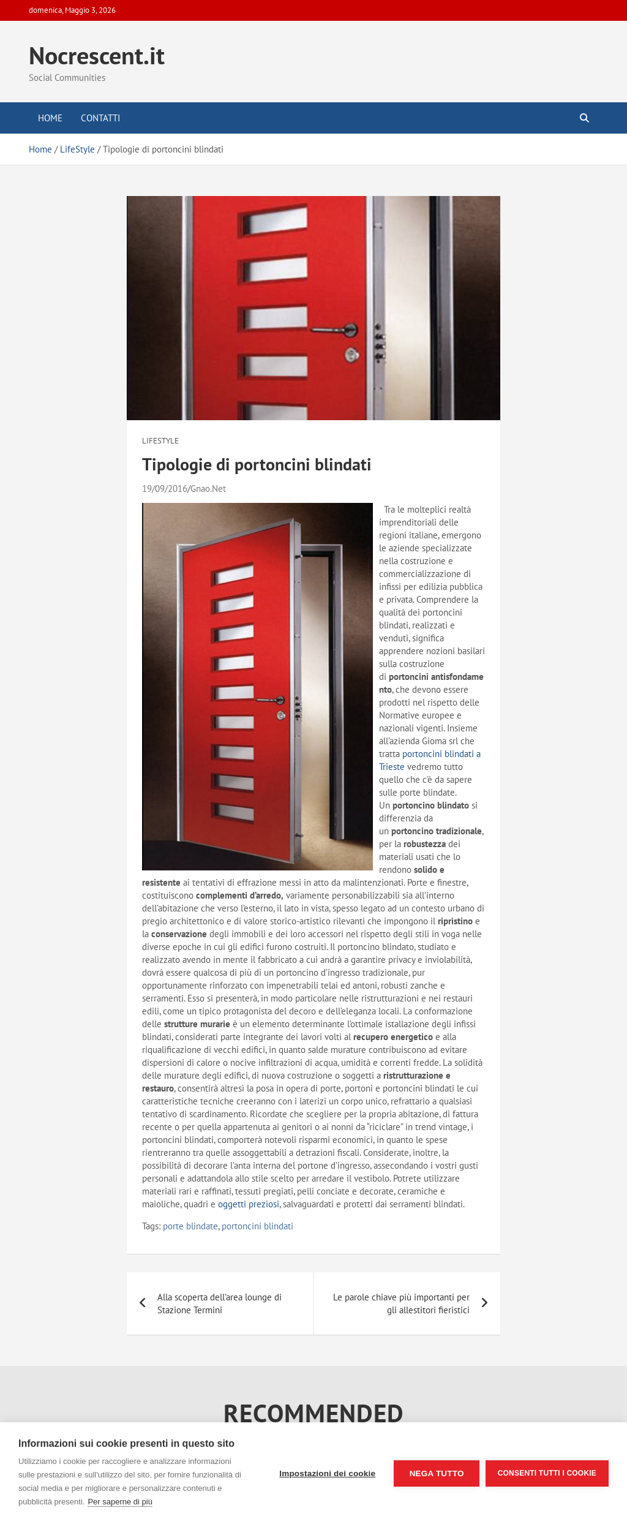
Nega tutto (436, 1473)
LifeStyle (160, 441)
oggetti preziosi (248, 1204)
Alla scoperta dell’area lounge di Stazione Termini (219, 1303)
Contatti (100, 118)
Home (50, 118)
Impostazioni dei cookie (327, 1473)
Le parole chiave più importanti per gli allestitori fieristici (401, 1303)
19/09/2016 (164, 488)
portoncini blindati (257, 1226)
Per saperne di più (120, 1501)
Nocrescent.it (97, 55)
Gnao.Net (208, 488)
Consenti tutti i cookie (547, 1473)
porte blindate (190, 1226)
